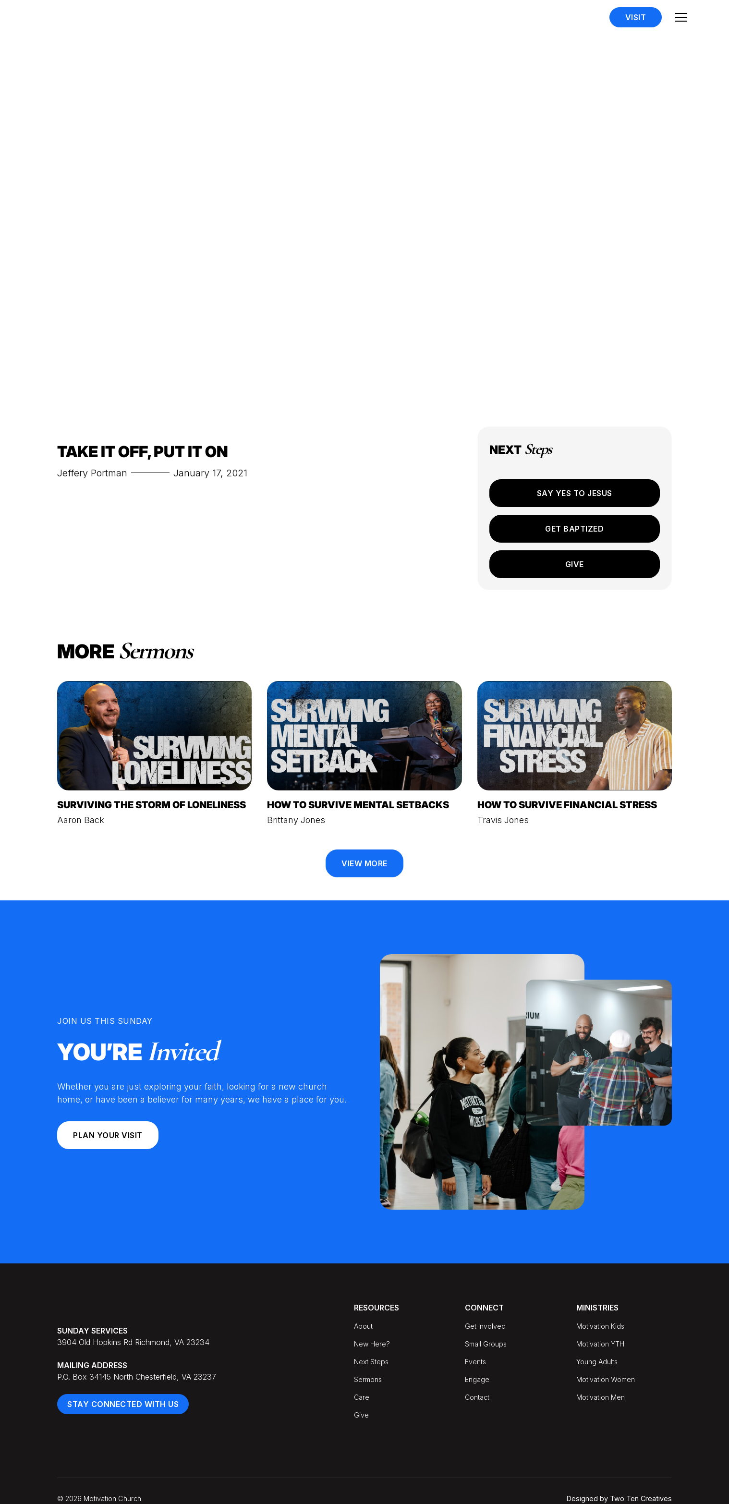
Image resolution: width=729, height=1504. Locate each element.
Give (574, 564)
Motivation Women (605, 1379)
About (363, 1326)
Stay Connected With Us (123, 1404)
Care (361, 1397)
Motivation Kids (600, 1326)
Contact (477, 1397)
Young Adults (597, 1362)
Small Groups (486, 1344)
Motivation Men (600, 1397)
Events (475, 1362)
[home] (86, 17)
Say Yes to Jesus (574, 493)
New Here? (372, 1344)
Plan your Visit (108, 1135)
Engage (477, 1379)
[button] (681, 17)
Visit (635, 17)
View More (364, 863)
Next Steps (371, 1362)
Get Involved (485, 1326)
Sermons (368, 1379)
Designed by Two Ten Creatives (619, 1498)
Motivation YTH (600, 1344)
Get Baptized (574, 529)
